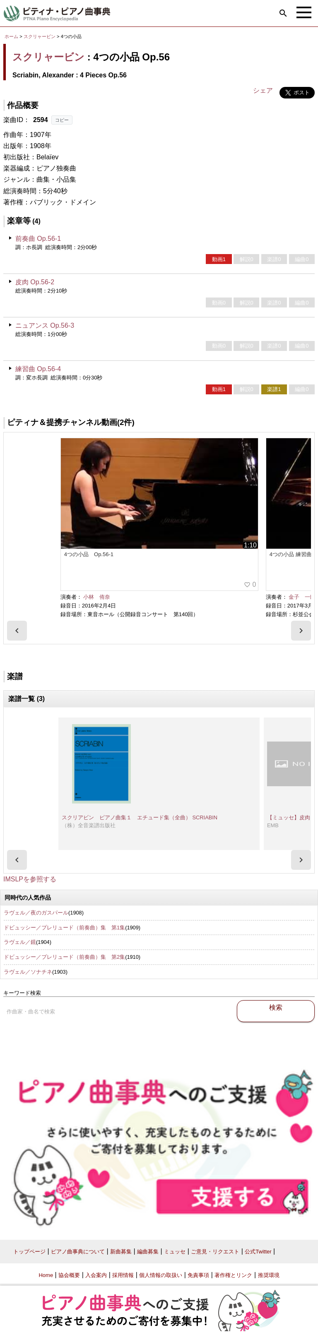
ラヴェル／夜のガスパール (36, 913)
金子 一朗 (302, 597)
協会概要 (69, 1275)
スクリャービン (39, 36)
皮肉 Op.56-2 (34, 282)
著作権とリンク (233, 1275)
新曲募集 (121, 1251)
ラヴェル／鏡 (20, 942)
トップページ (29, 1251)
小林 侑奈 (96, 597)
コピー (62, 120)
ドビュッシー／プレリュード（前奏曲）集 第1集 (64, 927)
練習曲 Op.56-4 (38, 368)
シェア (263, 90)
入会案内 (96, 1275)
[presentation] (17, 631)
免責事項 (198, 1275)
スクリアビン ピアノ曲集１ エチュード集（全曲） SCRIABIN (139, 817)
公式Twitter (258, 1251)
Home (46, 1275)
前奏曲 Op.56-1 (38, 238)
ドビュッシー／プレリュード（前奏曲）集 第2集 (64, 957)
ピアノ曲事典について (78, 1251)
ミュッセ (175, 1251)
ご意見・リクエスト (215, 1251)
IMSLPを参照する (29, 879)
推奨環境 (268, 1275)
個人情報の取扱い (160, 1275)
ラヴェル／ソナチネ (28, 972)
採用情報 (123, 1275)
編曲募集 (148, 1251)
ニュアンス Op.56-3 (44, 325)
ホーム (11, 36)
